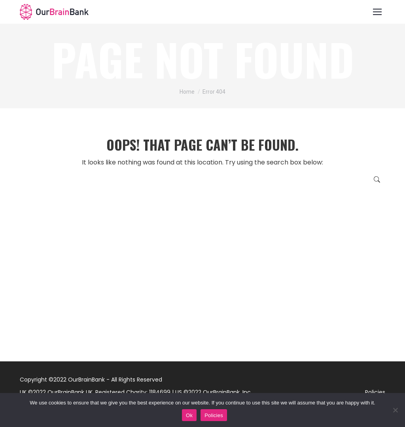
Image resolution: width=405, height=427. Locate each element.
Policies (375, 392)
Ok (189, 415)
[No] (395, 410)
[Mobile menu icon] (377, 12)
